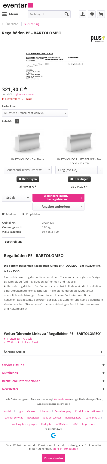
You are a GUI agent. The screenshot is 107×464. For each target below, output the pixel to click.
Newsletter (33, 417)
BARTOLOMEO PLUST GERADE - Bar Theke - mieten (79, 161)
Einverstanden (53, 458)
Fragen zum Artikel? (18, 338)
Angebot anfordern (62, 206)
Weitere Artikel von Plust (21, 342)
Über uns (45, 411)
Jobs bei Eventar (52, 417)
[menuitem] (10, 14)
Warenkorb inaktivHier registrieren (63, 197)
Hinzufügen (28, 179)
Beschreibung (13, 241)
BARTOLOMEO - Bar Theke (27, 159)
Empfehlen (31, 214)
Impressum (88, 424)
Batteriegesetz (73, 417)
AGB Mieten (62, 424)
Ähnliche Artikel (14, 351)
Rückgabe (46, 424)
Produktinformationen (88, 411)
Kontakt (8, 411)
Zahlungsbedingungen (24, 424)
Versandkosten (62, 399)
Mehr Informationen (65, 448)
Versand (31, 411)
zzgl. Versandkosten (24, 94)
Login (20, 411)
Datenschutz (92, 417)
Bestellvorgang (63, 411)
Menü (10, 13)
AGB (75, 424)
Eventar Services (14, 417)
